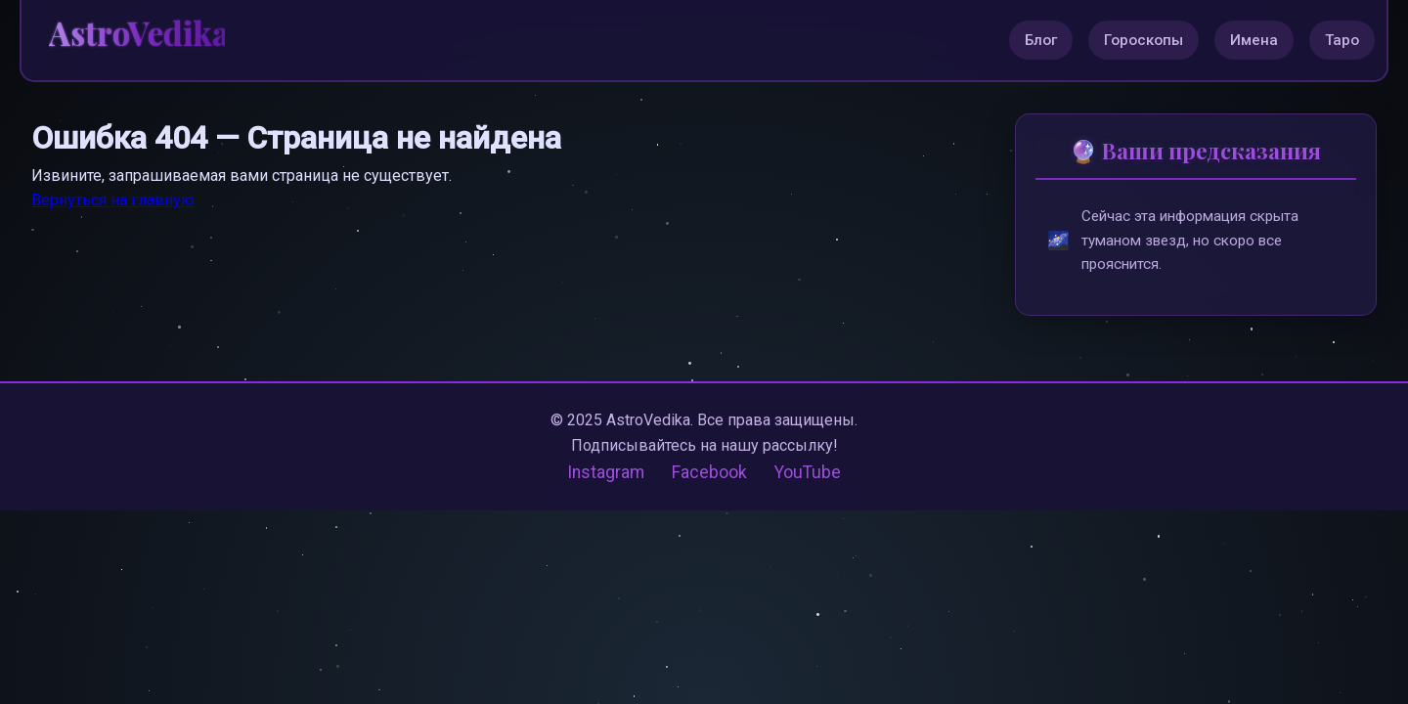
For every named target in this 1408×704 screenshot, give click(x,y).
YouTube (807, 472)
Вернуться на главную (113, 200)
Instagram (605, 472)
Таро (1342, 40)
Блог (1041, 40)
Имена (1254, 40)
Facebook (709, 472)
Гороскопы (1143, 40)
